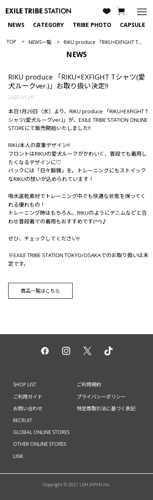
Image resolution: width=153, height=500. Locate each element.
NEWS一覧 (40, 42)
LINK (18, 456)
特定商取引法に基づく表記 (106, 408)
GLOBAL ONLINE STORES (41, 432)
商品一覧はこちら (40, 290)
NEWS (16, 25)
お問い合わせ (27, 408)
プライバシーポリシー (101, 396)
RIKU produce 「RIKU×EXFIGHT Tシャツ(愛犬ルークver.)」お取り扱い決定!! (76, 81)
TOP (11, 41)
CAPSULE (132, 25)
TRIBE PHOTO (92, 25)
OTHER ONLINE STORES (39, 444)
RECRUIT (22, 420)
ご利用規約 (89, 384)
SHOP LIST (24, 384)
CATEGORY (48, 25)
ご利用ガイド (27, 396)
